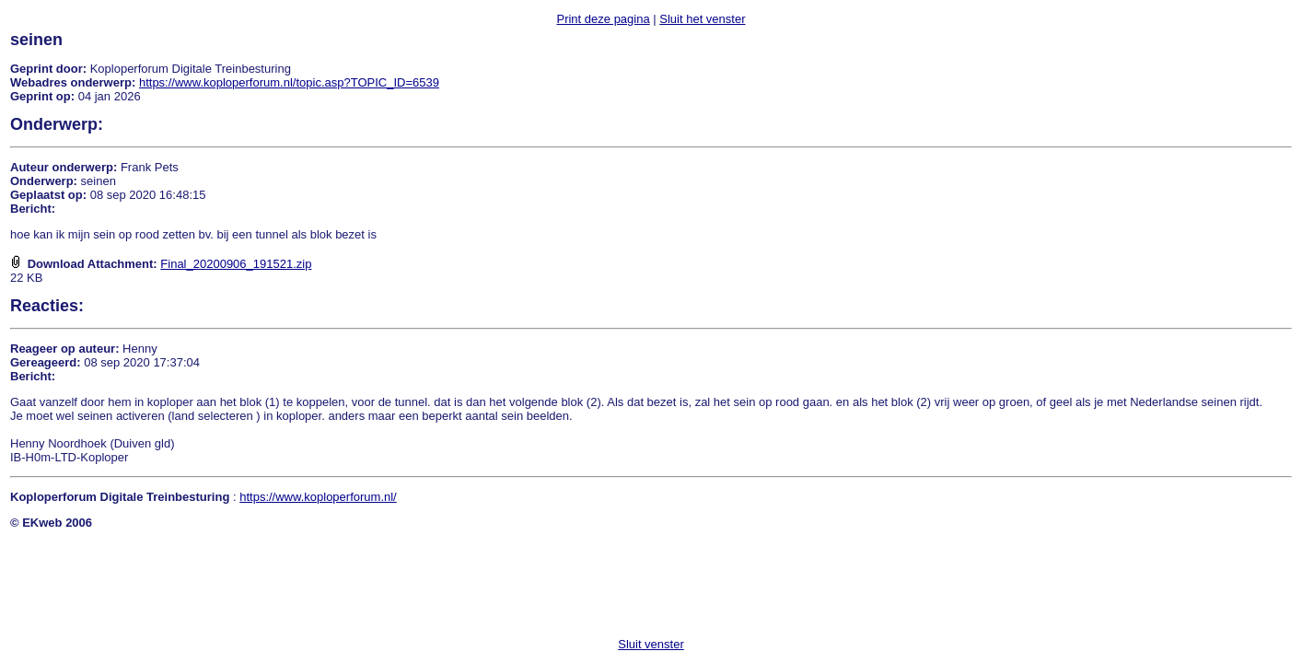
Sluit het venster (702, 19)
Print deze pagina (602, 19)
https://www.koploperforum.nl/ (318, 497)
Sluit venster (651, 644)
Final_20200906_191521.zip (235, 264)
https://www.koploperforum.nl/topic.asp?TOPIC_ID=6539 (289, 82)
